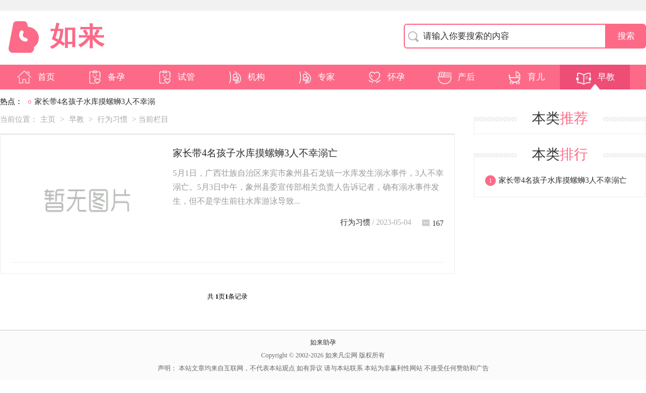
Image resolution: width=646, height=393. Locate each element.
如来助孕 (323, 342)
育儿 (525, 77)
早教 (595, 77)
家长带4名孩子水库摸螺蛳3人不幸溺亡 (255, 153)
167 (433, 223)
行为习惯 (112, 119)
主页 (47, 119)
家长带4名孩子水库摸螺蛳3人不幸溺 (94, 102)
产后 (455, 77)
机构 (245, 77)
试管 (175, 77)
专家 (315, 77)
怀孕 (385, 77)
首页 (35, 77)
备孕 (105, 77)
